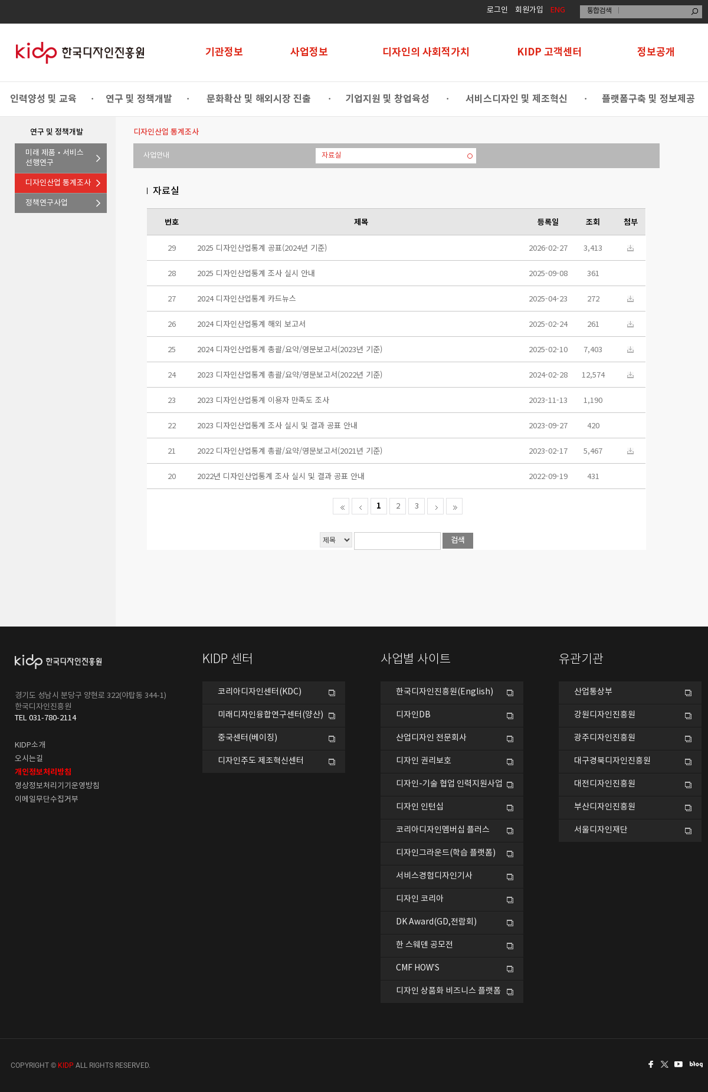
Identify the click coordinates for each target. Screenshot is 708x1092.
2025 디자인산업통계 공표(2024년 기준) (262, 247)
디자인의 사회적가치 (426, 52)
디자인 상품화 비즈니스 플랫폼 (448, 991)
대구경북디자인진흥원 (612, 761)
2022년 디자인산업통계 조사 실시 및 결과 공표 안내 (281, 475)
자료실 (331, 155)
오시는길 (29, 759)
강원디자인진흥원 (604, 715)
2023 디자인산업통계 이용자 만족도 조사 (263, 399)
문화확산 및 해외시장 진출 (258, 99)
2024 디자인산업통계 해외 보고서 (251, 323)
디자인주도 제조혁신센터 (261, 761)
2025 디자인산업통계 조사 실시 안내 (256, 272)
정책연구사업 (46, 203)
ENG (557, 10)
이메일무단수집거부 (46, 799)
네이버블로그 (698, 1064)
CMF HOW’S (418, 968)
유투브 (682, 1064)
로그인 (497, 10)
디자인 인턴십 (420, 807)
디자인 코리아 (420, 899)
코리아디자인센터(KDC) (259, 692)
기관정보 (224, 52)
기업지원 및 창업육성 (387, 99)
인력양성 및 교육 (43, 99)
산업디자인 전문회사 (431, 738)
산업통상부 (593, 692)
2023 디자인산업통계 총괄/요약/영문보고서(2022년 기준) (289, 374)
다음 (435, 506)
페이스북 (649, 1064)
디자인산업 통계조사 (58, 183)
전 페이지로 (360, 506)
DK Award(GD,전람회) (436, 922)
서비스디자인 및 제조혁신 (517, 99)
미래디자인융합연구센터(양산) (270, 715)
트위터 (665, 1064)
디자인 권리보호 (423, 761)
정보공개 (656, 52)
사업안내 (156, 155)
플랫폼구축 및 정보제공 (648, 99)
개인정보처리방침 (43, 772)
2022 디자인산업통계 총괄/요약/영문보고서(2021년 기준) (289, 450)
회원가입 (529, 10)
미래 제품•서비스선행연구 (54, 158)
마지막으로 (454, 506)
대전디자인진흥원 (604, 784)
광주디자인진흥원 (604, 738)
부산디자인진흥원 (604, 807)
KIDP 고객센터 (549, 52)
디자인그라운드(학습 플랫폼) (446, 853)
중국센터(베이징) (247, 738)
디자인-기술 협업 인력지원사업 (449, 784)
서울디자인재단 (601, 830)
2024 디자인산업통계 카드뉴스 (246, 298)
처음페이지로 (341, 506)
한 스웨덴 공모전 (424, 945)
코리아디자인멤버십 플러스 (443, 830)
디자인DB (413, 715)
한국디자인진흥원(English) (444, 692)
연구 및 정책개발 (139, 99)
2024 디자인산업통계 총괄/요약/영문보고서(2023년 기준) (289, 349)
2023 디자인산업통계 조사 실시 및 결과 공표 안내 (277, 425)
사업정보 (309, 52)
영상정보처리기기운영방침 (57, 786)
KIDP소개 (30, 745)
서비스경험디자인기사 (434, 876)
